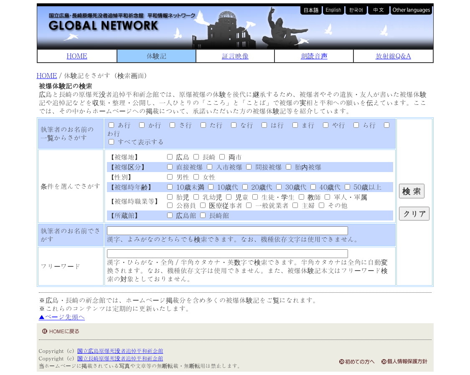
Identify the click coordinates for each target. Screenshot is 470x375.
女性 (204, 177)
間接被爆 (264, 167)
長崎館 (214, 215)
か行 (147, 125)
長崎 (204, 157)
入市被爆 (224, 167)
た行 (208, 125)
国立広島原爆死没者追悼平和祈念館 (120, 351)
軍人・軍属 (346, 197)
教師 (310, 197)
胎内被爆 (303, 167)
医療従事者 (221, 205)
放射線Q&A (393, 56)
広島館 (181, 215)
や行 (331, 125)
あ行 (120, 125)
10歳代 (223, 187)
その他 (333, 205)
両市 (230, 157)
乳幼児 (207, 197)
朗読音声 (314, 56)
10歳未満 (185, 187)
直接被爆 (185, 167)
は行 (270, 125)
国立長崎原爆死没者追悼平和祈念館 (120, 358)
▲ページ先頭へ (62, 317)
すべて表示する (136, 142)
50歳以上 (363, 187)
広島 (178, 157)
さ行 (178, 125)
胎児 (178, 197)
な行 (239, 125)
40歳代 (325, 187)
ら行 (361, 125)
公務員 (181, 205)
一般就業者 (267, 205)
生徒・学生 (273, 197)
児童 (237, 197)
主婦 (303, 205)
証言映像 (235, 56)
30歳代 (291, 187)
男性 (178, 177)
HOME (77, 56)
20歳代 (257, 187)
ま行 (300, 125)
